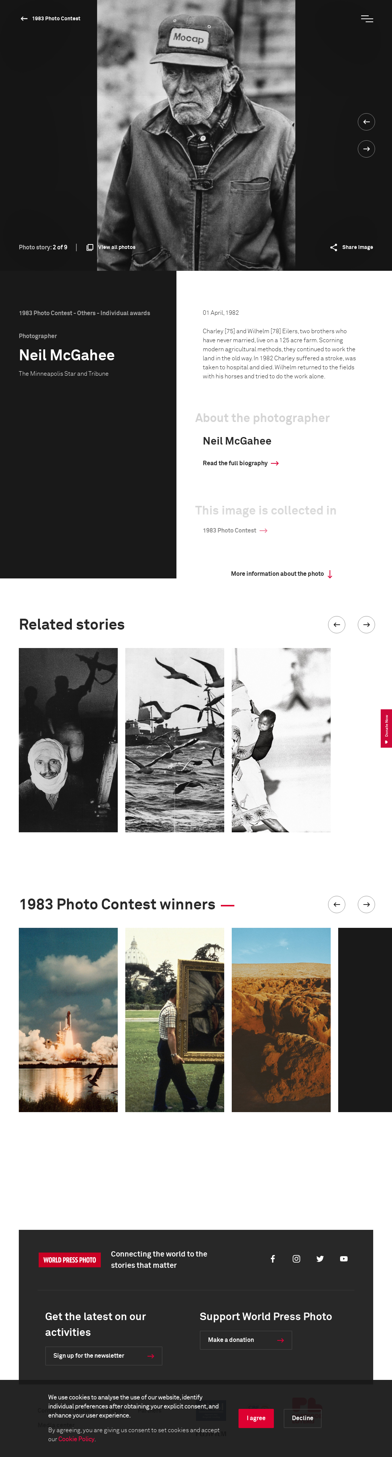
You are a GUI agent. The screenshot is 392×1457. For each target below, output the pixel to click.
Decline (302, 1418)
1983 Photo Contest (56, 18)
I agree (256, 1418)
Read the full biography (235, 463)
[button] (336, 624)
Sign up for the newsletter (88, 1356)
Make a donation (231, 1340)
